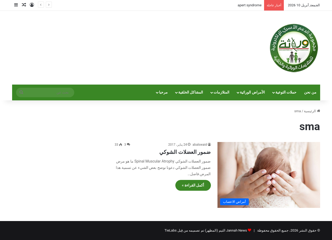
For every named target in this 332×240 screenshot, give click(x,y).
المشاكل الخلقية (190, 92)
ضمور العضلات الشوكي (185, 152)
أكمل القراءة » (193, 185)
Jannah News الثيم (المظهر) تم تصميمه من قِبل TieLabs (206, 230)
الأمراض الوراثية (252, 92)
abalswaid (199, 144)
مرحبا (163, 92)
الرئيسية (312, 111)
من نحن (310, 92)
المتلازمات (221, 92)
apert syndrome (250, 5)
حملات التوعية (286, 92)
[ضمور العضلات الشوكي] (268, 175)
